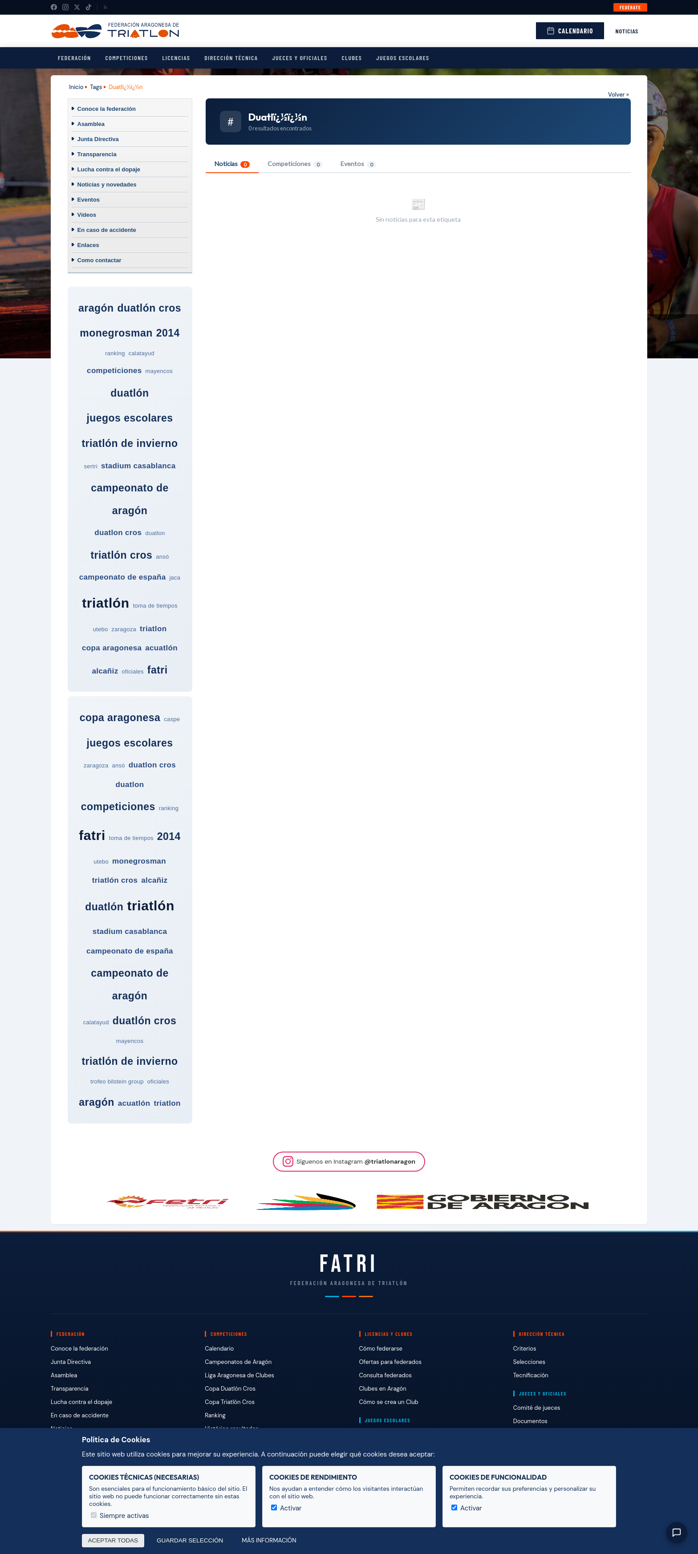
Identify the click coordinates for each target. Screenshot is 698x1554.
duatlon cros (118, 532)
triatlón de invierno (129, 443)
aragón (96, 308)
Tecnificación (530, 1375)
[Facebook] (54, 7)
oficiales (133, 671)
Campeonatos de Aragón (238, 1362)
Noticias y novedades (107, 184)
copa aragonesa (112, 648)
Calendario (570, 31)
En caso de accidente (106, 230)
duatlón (129, 393)
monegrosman (116, 333)
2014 (168, 333)
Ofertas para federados (390, 1362)
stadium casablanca (138, 466)
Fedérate (630, 7)
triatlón (105, 603)
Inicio (76, 87)
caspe (172, 719)
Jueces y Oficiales (299, 57)
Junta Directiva (98, 139)
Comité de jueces (536, 1408)
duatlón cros (149, 308)
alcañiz (105, 671)
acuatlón (161, 648)
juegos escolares (129, 418)
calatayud (141, 353)
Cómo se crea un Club (388, 1402)
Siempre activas (120, 1515)
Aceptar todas (113, 1540)
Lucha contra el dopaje (109, 169)
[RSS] (105, 7)
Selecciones (529, 1362)
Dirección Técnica (231, 57)
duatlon (155, 533)
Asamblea (91, 124)
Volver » (618, 94)
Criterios (524, 1348)
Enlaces (88, 245)
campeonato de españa (122, 577)
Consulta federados (385, 1375)
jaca (174, 577)
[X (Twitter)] (77, 7)
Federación (74, 57)
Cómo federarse (380, 1348)
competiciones (114, 370)
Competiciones (126, 57)
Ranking (215, 1415)
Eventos (88, 199)
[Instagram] (65, 7)
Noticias (627, 31)
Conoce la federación (106, 108)
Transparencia (97, 154)
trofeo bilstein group (117, 1081)
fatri (157, 670)
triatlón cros (121, 555)
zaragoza (123, 629)
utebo (100, 629)
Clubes (351, 57)
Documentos (530, 1421)
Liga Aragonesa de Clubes (239, 1375)
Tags (96, 87)
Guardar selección (190, 1540)
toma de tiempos (155, 605)
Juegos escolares (402, 57)
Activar (286, 1508)
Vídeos (87, 214)
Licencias (176, 57)
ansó (162, 556)
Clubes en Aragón (382, 1388)
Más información (269, 1540)
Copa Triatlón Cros (230, 1402)
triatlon (153, 629)
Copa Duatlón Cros (230, 1388)
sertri (90, 466)
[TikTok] (88, 7)
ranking (115, 353)
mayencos (159, 371)
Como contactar (99, 260)
